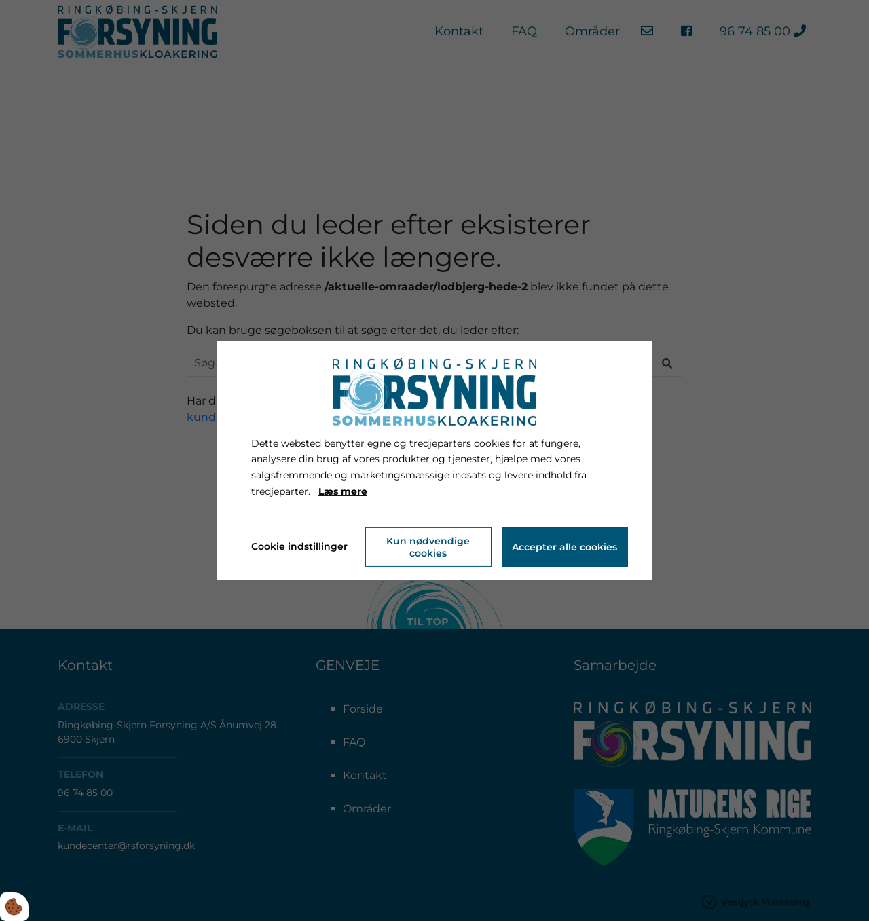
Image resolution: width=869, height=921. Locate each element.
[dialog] (434, 460)
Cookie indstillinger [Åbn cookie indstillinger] (299, 546)
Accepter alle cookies (564, 547)
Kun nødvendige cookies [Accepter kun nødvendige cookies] (428, 547)
